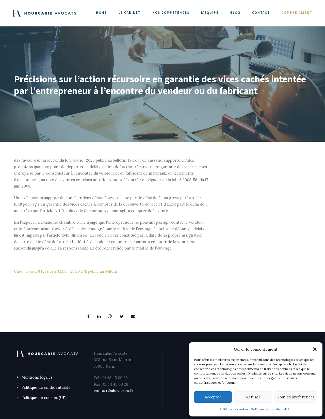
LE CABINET (130, 12)
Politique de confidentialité (270, 409)
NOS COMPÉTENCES (170, 12)
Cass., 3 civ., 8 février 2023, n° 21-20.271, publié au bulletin (66, 271)
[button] (314, 349)
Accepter (213, 397)
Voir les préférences (296, 397)
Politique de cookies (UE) (44, 397)
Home (101, 12)
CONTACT (261, 12)
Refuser (253, 397)
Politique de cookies (234, 409)
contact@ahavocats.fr (113, 390)
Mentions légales (37, 377)
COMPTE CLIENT (297, 12)
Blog (235, 12)
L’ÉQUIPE (210, 12)
